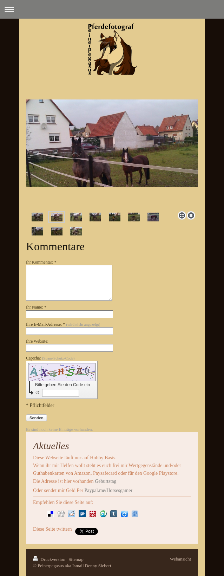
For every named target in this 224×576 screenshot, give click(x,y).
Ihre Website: (37, 341)
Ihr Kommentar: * (41, 262)
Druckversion (49, 559)
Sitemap (76, 559)
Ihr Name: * (36, 307)
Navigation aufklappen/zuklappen (112, 9)
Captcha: (50, 358)
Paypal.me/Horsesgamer (107, 490)
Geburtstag (105, 481)
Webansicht (180, 559)
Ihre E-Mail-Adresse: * (63, 324)
